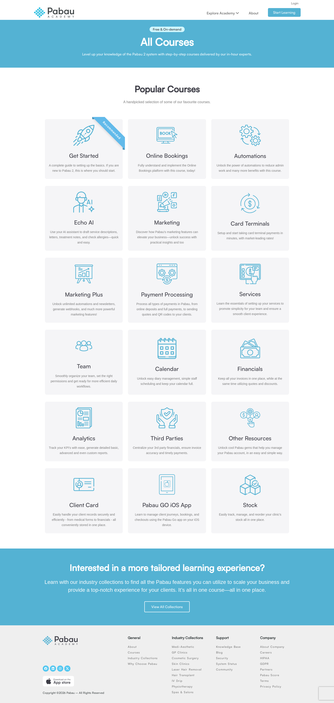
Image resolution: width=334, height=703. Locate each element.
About (253, 13)
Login (294, 3)
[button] (167, 30)
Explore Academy (223, 13)
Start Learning (284, 12)
